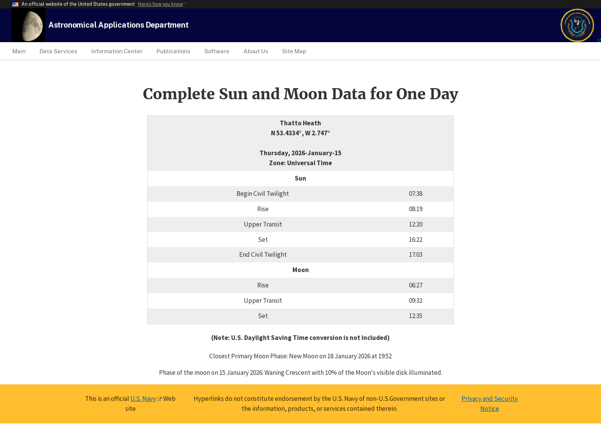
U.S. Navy (143, 398)
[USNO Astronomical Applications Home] (118, 25)
